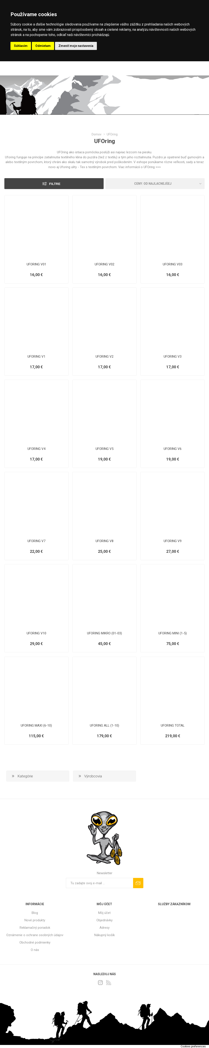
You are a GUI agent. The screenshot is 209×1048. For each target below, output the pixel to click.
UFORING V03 (172, 264)
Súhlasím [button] (20, 46)
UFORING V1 (36, 356)
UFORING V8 (104, 541)
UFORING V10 (36, 633)
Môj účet (104, 913)
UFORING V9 (173, 541)
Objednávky (104, 920)
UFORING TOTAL (173, 725)
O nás (35, 950)
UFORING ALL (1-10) (104, 725)
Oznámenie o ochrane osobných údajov (34, 935)
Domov (96, 134)
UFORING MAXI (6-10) (36, 725)
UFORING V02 (104, 264)
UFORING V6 (173, 449)
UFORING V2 (104, 356)
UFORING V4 (36, 449)
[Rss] (108, 982)
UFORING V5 (104, 449)
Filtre (54, 184)
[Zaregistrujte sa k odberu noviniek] (99, 883)
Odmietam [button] (43, 46)
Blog (35, 913)
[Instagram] (100, 982)
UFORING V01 (36, 264)
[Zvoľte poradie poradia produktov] (155, 183)
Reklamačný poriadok (35, 928)
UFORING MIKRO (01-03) (104, 633)
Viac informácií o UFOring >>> (139, 167)
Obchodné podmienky (34, 942)
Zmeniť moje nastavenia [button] (75, 46)
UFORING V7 (36, 541)
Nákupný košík (104, 935)
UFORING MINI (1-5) (172, 633)
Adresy (104, 928)
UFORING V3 (173, 356)
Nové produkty (34, 920)
